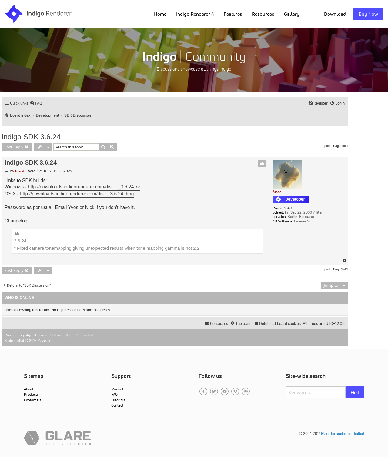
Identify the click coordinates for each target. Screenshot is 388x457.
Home (160, 14)
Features (233, 14)
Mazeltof (44, 340)
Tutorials (118, 399)
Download (335, 14)
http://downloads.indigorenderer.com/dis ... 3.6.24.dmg (77, 193)
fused (277, 191)
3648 (287, 208)
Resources (263, 14)
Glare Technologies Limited (342, 433)
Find (355, 392)
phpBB (30, 335)
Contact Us (32, 399)
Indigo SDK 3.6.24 (31, 137)
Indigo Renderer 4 (195, 14)
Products (31, 394)
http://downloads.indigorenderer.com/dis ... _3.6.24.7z (84, 186)
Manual (117, 389)
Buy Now (368, 14)
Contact (117, 405)
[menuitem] (36, 103)
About (28, 389)
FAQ (114, 394)
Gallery (291, 14)
